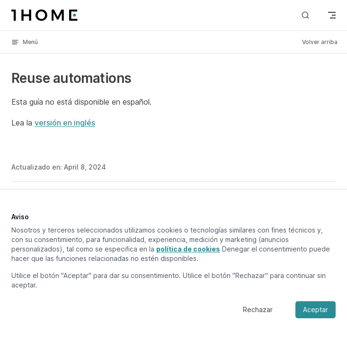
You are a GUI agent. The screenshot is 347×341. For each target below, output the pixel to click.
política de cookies (188, 249)
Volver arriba (320, 41)
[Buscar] (305, 15)
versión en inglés (65, 122)
